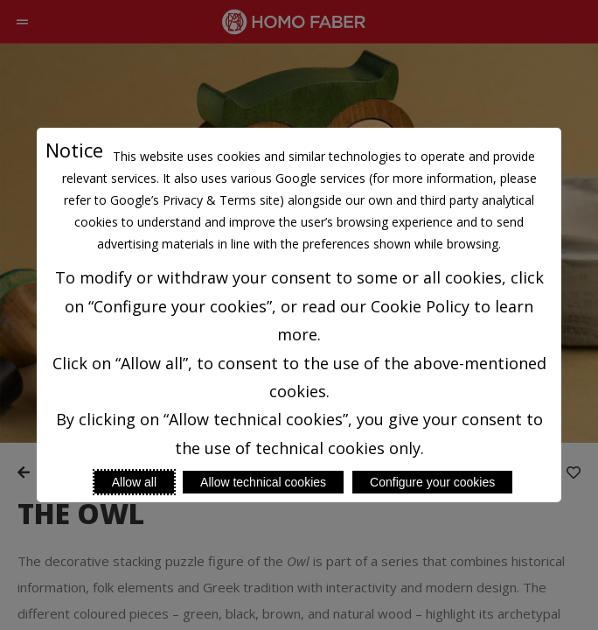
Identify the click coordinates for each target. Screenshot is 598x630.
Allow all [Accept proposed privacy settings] (134, 482)
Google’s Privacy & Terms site (195, 200)
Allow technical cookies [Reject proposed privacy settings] (263, 482)
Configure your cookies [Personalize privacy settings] (432, 482)
